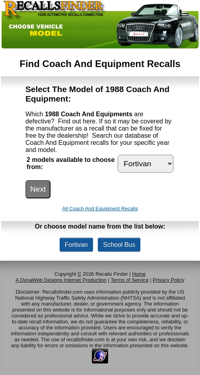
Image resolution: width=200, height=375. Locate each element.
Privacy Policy (168, 280)
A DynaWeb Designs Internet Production (61, 280)
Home (139, 274)
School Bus (119, 244)
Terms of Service (129, 280)
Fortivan (76, 244)
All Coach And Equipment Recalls (100, 209)
